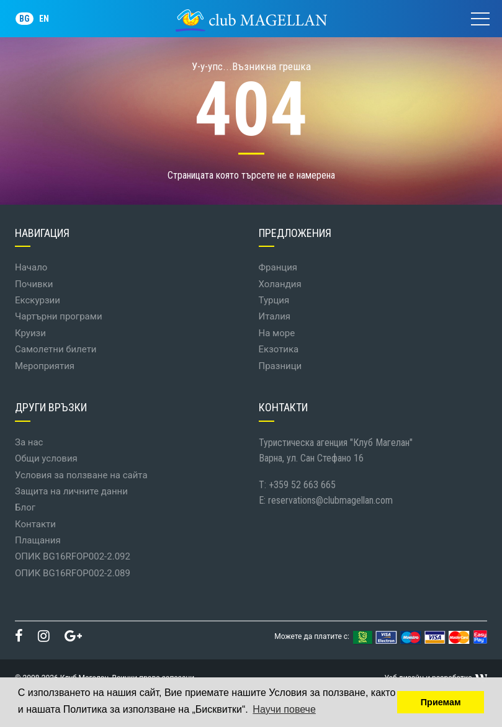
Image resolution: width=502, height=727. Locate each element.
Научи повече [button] (284, 709)
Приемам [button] (441, 702)
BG (24, 19)
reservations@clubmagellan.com (330, 500)
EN (44, 19)
